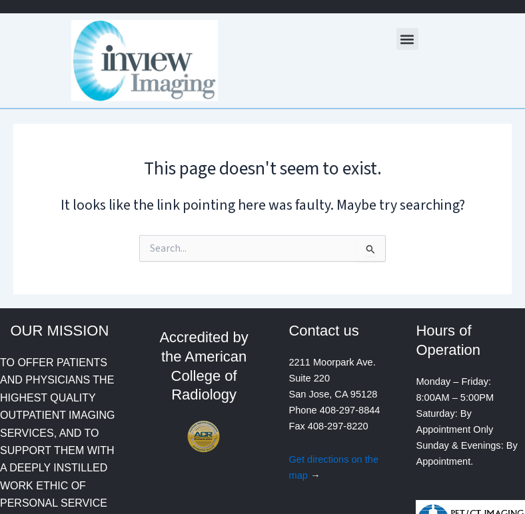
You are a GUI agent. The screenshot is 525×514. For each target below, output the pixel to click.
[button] (407, 39)
